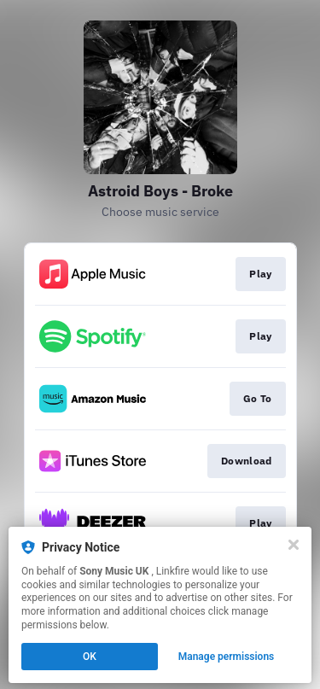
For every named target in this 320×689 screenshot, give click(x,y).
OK (89, 657)
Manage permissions (226, 657)
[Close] (293, 544)
